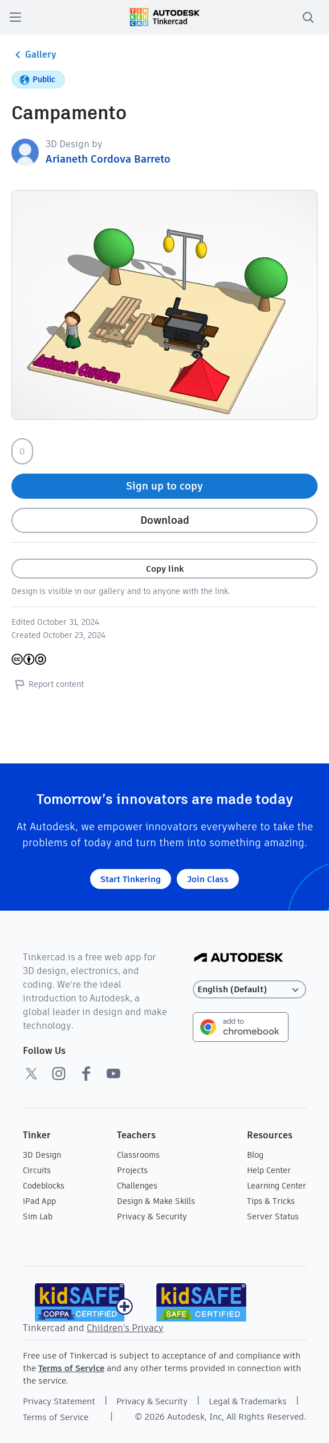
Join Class (208, 879)
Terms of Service (71, 1368)
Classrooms (138, 1155)
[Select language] (249, 990)
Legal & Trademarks (248, 1401)
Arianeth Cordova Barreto (108, 159)
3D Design (42, 1155)
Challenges (137, 1185)
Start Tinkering (130, 879)
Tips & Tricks (271, 1201)
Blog (255, 1155)
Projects (132, 1170)
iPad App (39, 1201)
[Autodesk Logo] (239, 958)
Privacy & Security (152, 1216)
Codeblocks (43, 1185)
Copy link (165, 569)
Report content (47, 684)
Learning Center (276, 1185)
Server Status (273, 1216)
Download (164, 520)
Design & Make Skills (156, 1201)
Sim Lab (37, 1216)
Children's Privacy (125, 1328)
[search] (307, 17)
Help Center (269, 1170)
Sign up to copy (164, 486)
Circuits (37, 1170)
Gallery (33, 55)
